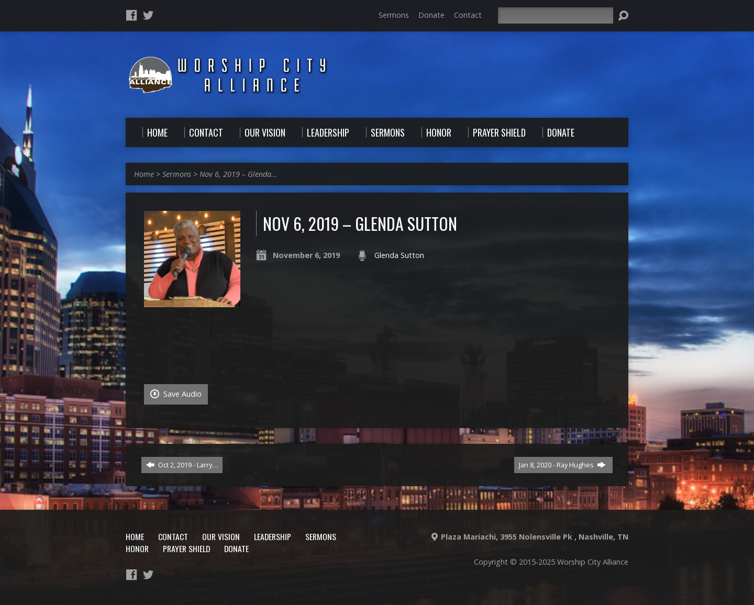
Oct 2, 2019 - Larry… (182, 464)
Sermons (394, 15)
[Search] (555, 15)
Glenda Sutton (399, 255)
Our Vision (221, 536)
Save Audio (176, 394)
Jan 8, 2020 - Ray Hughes (562, 464)
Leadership (272, 536)
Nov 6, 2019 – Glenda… (238, 174)
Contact (468, 15)
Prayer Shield (186, 548)
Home (144, 174)
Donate (431, 15)
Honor (137, 548)
